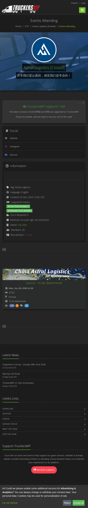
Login (83, 3)
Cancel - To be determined (44, 283)
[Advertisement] (44, 258)
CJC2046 (22, 224)
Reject (67, 503)
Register (74, 3)
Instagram (14, 146)
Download (7, 409)
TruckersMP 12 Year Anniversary (18, 383)
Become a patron (44, 469)
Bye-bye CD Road (11, 374)
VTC (27, 26)
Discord (13, 155)
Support (6, 414)
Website (14, 138)
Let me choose (10, 503)
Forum (5, 419)
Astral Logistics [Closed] (43, 26)
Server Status (9, 424)
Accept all (79, 503)
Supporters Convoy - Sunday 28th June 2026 (24, 364)
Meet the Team (9, 429)
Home (18, 26)
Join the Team (9, 434)
